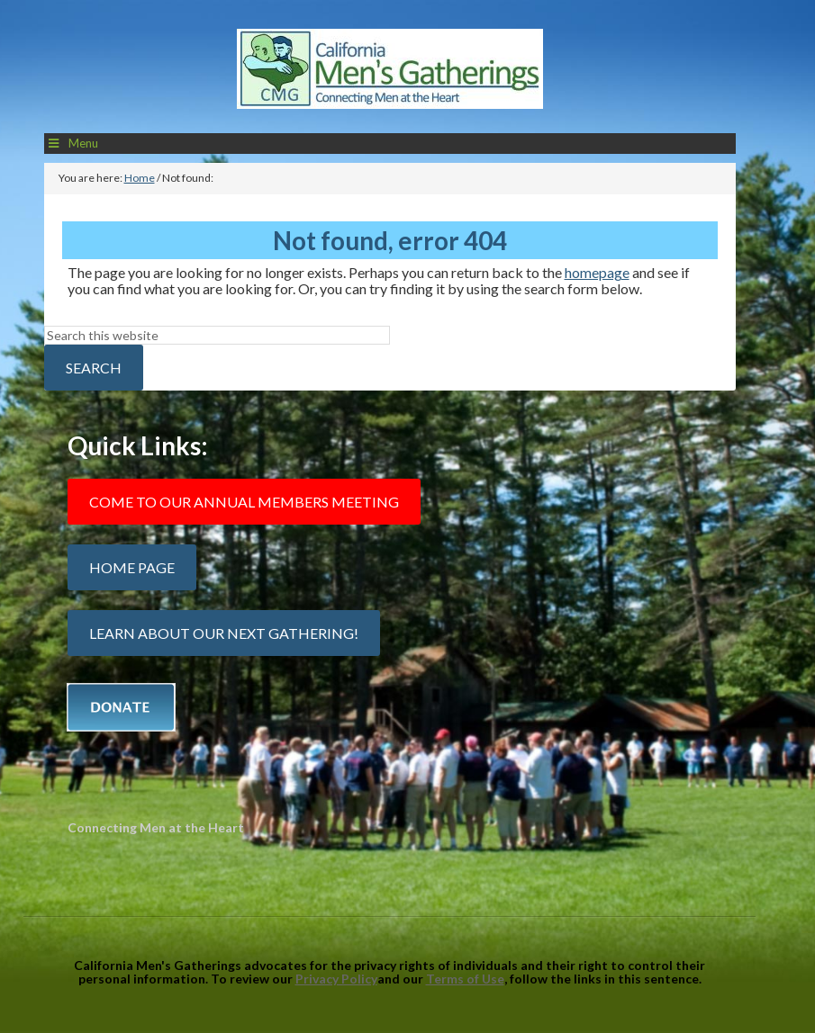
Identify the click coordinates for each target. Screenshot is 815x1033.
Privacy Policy (336, 978)
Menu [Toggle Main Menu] (73, 143)
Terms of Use (465, 978)
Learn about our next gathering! (223, 633)
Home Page (132, 567)
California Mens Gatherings (389, 74)
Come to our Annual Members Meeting (244, 501)
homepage (597, 272)
